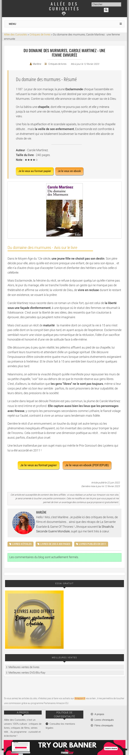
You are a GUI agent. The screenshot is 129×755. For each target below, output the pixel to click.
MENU (12, 23)
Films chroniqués (104, 725)
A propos (99, 714)
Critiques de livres (57, 64)
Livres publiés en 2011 (92, 544)
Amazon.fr (79, 698)
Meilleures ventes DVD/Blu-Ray (27, 672)
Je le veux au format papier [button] (34, 171)
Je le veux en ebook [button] (69, 171)
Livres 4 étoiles (22, 544)
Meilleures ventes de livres (24, 667)
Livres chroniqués (104, 719)
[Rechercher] (106, 10)
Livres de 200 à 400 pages (55, 544)
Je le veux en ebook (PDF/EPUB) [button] (87, 465)
